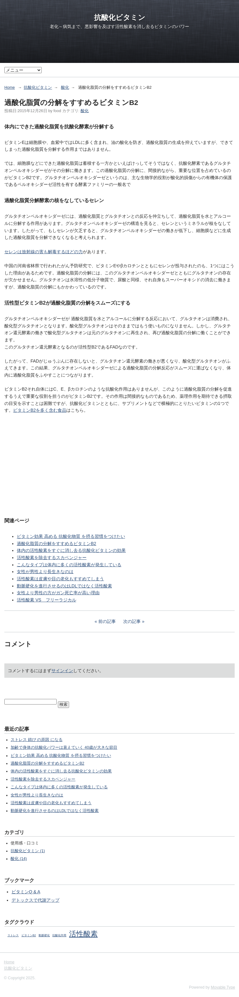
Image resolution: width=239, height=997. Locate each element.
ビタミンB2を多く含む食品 (39, 410)
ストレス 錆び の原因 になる (37, 740)
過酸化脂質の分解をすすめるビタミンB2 (56, 543)
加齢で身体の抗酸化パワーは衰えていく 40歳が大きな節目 (64, 747)
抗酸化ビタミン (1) (28, 851)
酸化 (65, 87)
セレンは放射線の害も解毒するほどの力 (43, 251)
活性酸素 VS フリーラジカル (46, 599)
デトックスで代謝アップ (35, 900)
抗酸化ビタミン (119, 17)
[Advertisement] (119, 464)
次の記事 (132, 621)
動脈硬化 (44, 935)
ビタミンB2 (28, 935)
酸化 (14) (19, 859)
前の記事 (107, 621)
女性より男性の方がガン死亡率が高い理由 (58, 592)
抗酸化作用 (59, 935)
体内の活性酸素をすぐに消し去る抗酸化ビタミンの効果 (71, 550)
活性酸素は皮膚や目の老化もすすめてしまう (60, 578)
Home (9, 87)
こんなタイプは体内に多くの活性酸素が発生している (69, 564)
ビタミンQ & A (26, 891)
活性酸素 (83, 934)
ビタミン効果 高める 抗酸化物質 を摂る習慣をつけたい (71, 536)
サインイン (62, 670)
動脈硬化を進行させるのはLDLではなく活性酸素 (64, 585)
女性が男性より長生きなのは (45, 571)
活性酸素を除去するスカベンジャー (52, 557)
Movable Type (223, 987)
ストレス (13, 935)
